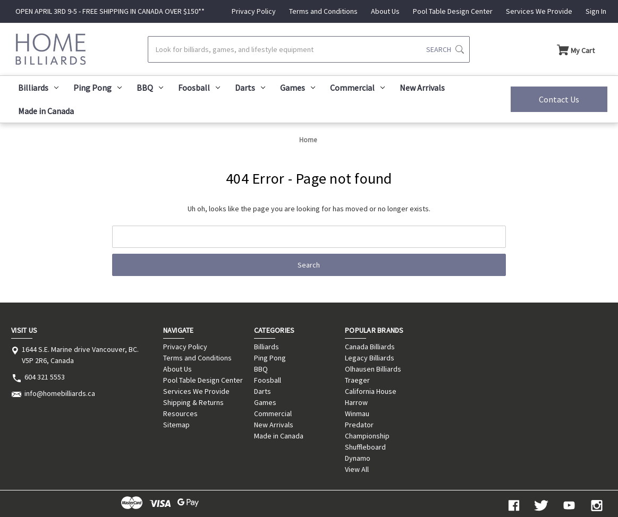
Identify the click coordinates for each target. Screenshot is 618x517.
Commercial (357, 87)
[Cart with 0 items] (576, 49)
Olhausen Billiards (373, 369)
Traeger (357, 380)
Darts (250, 87)
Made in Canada (46, 111)
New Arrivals (422, 87)
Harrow (356, 402)
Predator (359, 424)
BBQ (150, 87)
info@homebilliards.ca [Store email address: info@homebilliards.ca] (59, 393)
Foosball (199, 87)
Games (297, 87)
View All (357, 469)
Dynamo (357, 458)
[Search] (308, 49)
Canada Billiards (370, 346)
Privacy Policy (254, 11)
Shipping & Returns (193, 402)
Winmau (357, 413)
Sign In (596, 11)
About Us (385, 11)
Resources (180, 413)
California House (370, 391)
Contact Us (559, 99)
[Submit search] (445, 49)
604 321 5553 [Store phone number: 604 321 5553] (44, 377)
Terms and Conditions (323, 11)
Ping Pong (97, 87)
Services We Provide (539, 11)
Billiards (38, 87)
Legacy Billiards (369, 358)
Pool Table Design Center (453, 11)
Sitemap (176, 424)
